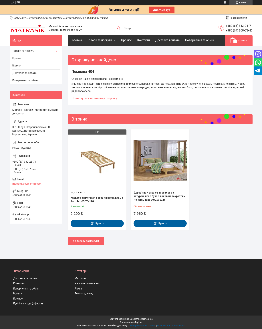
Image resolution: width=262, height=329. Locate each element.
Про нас (126, 40)
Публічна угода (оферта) (28, 303)
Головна (76, 40)
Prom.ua (148, 319)
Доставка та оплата (24, 73)
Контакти (143, 40)
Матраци (80, 278)
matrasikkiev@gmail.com (26, 183)
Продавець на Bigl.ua (131, 322)
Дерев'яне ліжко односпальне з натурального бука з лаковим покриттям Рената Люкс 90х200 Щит (159, 196)
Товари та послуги (99, 40)
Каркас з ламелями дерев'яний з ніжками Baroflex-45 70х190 (97, 199)
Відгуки (16, 65)
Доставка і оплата (167, 40)
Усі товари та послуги (86, 240)
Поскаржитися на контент (142, 325)
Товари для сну (84, 293)
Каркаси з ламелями (87, 283)
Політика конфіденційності (171, 325)
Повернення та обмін (199, 40)
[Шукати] (118, 28)
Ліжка (78, 288)
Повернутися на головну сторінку (94, 98)
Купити (100, 223)
